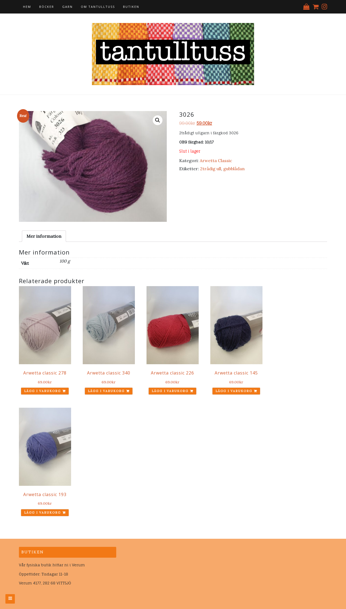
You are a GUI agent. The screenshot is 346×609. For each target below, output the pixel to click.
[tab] (44, 236)
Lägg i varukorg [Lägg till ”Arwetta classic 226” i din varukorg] (170, 391)
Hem (27, 7)
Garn (67, 7)
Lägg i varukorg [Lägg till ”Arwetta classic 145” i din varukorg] (233, 391)
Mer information (43, 236)
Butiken (131, 7)
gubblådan (234, 168)
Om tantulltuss (98, 7)
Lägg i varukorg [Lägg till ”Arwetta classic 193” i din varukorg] (42, 512)
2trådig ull (210, 168)
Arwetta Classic (216, 160)
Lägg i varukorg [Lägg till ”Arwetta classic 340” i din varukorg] (106, 391)
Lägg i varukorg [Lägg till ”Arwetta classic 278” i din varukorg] (42, 391)
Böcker (46, 7)
